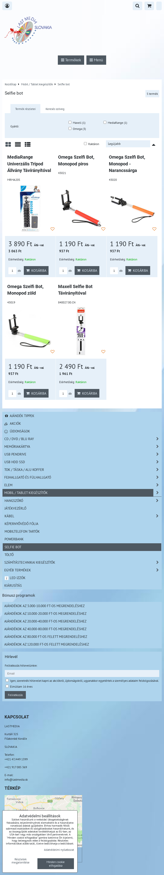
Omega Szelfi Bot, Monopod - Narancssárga (127, 164)
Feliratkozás (15, 695)
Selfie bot (13, 547)
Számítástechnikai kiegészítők (83, 562)
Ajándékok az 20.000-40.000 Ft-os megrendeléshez (45, 621)
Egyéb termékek (83, 570)
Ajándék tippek (19, 415)
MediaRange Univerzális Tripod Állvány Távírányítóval (29, 164)
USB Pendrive (83, 454)
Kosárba (36, 270)
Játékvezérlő (15, 508)
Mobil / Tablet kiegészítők (83, 492)
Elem (83, 485)
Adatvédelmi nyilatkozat (59, 849)
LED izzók (14, 577)
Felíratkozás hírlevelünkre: (21, 665)
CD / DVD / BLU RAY (83, 439)
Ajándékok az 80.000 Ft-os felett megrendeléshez (45, 636)
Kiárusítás (13, 585)
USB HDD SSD (83, 462)
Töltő (9, 554)
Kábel (83, 516)
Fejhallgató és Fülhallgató (83, 477)
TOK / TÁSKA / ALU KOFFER (83, 469)
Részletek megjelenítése (20, 861)
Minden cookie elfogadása (56, 863)
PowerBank (14, 539)
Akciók (12, 423)
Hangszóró (83, 500)
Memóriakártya (83, 446)
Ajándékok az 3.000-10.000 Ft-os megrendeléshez (44, 605)
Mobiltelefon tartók (22, 531)
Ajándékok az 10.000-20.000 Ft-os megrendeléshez (45, 613)
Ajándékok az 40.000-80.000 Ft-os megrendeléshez (45, 629)
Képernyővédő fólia (21, 523)
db (14, 271)
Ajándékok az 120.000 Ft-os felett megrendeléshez (46, 644)
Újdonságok (17, 431)
